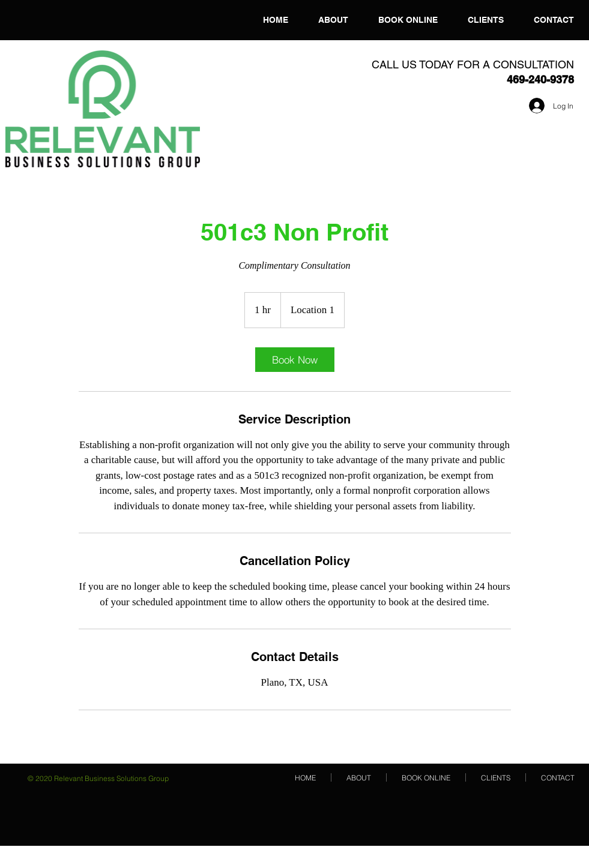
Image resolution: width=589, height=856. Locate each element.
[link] (294, 359)
